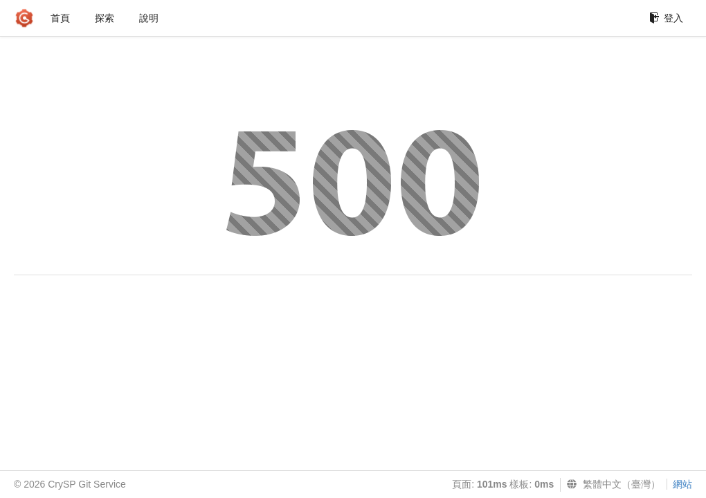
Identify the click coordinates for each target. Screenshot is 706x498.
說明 (149, 18)
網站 (682, 484)
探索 (104, 18)
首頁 (60, 18)
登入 (666, 18)
